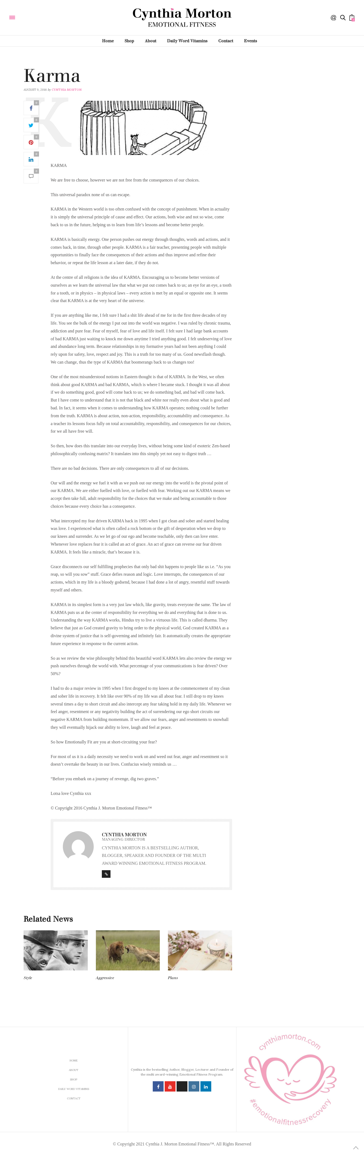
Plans (173, 978)
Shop (129, 40)
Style (28, 978)
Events (250, 40)
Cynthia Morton (67, 90)
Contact (225, 40)
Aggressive (105, 978)
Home (108, 40)
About (150, 40)
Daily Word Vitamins (187, 40)
